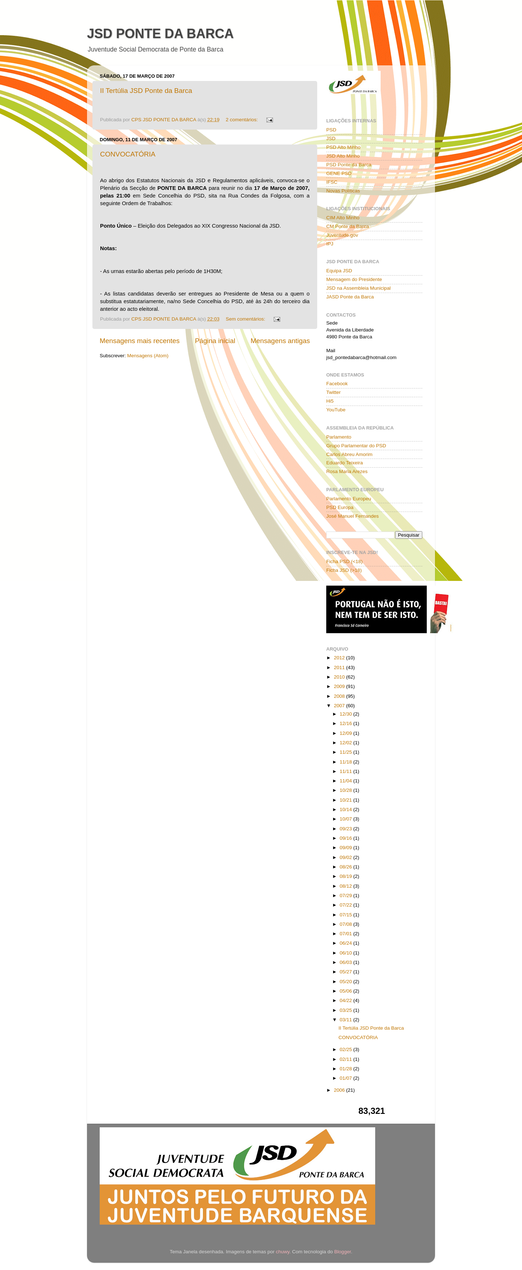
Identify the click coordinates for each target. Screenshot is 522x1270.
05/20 (346, 981)
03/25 (346, 1010)
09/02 (346, 857)
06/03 (346, 962)
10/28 (346, 790)
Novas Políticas (343, 191)
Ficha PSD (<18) (344, 561)
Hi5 (330, 401)
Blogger (342, 1251)
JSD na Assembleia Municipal (358, 288)
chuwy (282, 1251)
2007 (340, 705)
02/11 (346, 1059)
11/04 (346, 780)
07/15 (346, 914)
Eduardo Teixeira (344, 462)
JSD (331, 138)
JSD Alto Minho (343, 156)
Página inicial (215, 341)
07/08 (346, 924)
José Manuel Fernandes (352, 516)
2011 (340, 667)
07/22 (346, 905)
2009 (340, 686)
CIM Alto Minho (343, 217)
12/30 (346, 714)
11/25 (346, 752)
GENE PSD (339, 173)
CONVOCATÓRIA (128, 154)
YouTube (335, 409)
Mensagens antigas (280, 341)
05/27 (346, 971)
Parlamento (338, 437)
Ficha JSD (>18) (344, 570)
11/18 (346, 762)
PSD (331, 130)
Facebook (337, 383)
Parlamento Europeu (348, 498)
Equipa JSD (339, 270)
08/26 (346, 867)
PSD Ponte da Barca (349, 164)
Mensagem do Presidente (354, 279)
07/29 (346, 895)
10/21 (346, 800)
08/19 (346, 876)
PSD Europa (339, 507)
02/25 (346, 1049)
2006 (340, 1090)
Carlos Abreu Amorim (349, 454)
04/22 (346, 1000)
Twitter (333, 392)
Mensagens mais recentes (140, 341)
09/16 (346, 838)
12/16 (346, 723)
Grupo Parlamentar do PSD (356, 445)
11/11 (346, 771)
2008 (340, 696)
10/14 (346, 809)
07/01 (346, 933)
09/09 (346, 847)
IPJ (330, 244)
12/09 (346, 733)
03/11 (346, 1019)
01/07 (346, 1078)
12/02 (346, 742)
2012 (340, 657)
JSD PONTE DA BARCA (160, 33)
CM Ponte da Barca (347, 226)
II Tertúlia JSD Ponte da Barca (146, 90)
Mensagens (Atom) (148, 355)
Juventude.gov (342, 235)
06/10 (346, 953)
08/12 (346, 886)
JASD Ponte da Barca (350, 297)
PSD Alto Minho (343, 147)
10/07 (346, 819)
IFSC (331, 182)
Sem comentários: (246, 319)
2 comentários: (242, 119)
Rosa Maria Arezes (347, 471)
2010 (340, 677)
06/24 (346, 943)
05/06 (346, 991)
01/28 (346, 1068)
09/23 (346, 828)
